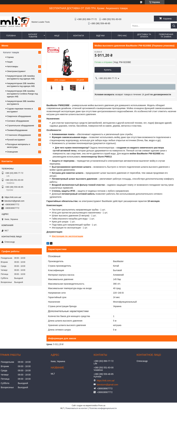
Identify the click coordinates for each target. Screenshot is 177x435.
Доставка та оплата (144, 35)
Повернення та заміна (166, 35)
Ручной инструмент (16, 139)
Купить (107, 69)
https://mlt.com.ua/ (13, 197)
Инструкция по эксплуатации (67, 236)
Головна (11, 35)
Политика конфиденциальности (103, 408)
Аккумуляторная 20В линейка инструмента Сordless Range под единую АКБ (22, 94)
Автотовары (12, 66)
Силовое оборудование (18, 121)
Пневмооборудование (17, 130)
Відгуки (100, 35)
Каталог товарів (32, 35)
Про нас (122, 35)
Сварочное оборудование (19, 116)
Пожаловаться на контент (76, 408)
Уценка (10, 57)
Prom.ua (101, 405)
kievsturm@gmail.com (14, 201)
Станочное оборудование (19, 135)
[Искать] (174, 26)
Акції (56, 35)
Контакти (78, 35)
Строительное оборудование (20, 125)
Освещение (12, 152)
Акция (10, 62)
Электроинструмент (16, 71)
